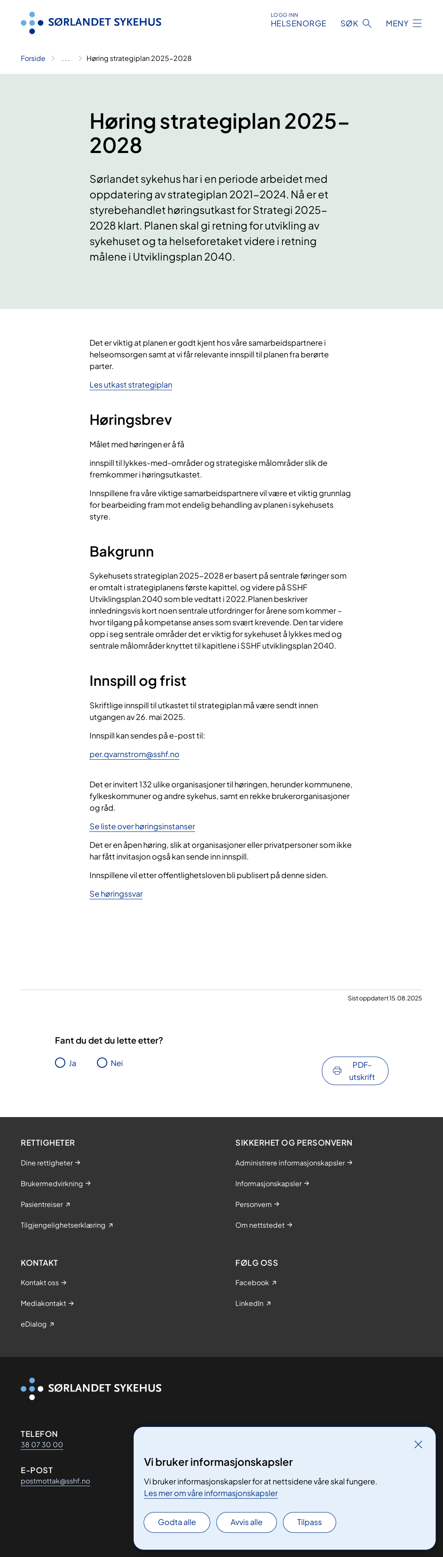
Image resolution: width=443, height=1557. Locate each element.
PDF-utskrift (362, 1071)
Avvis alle (247, 1522)
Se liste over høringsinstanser (142, 826)
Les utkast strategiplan (131, 384)
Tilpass (309, 1522)
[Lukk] (418, 1444)
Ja (72, 1063)
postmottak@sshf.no (55, 1480)
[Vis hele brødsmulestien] (66, 58)
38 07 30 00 (42, 1444)
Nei (117, 1063)
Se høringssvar (116, 893)
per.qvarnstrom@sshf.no (135, 754)
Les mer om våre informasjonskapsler (211, 1493)
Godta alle (177, 1522)
